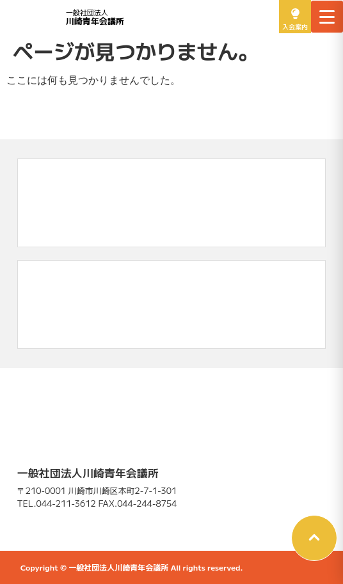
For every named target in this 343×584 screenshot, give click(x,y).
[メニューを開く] (327, 17)
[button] (314, 538)
